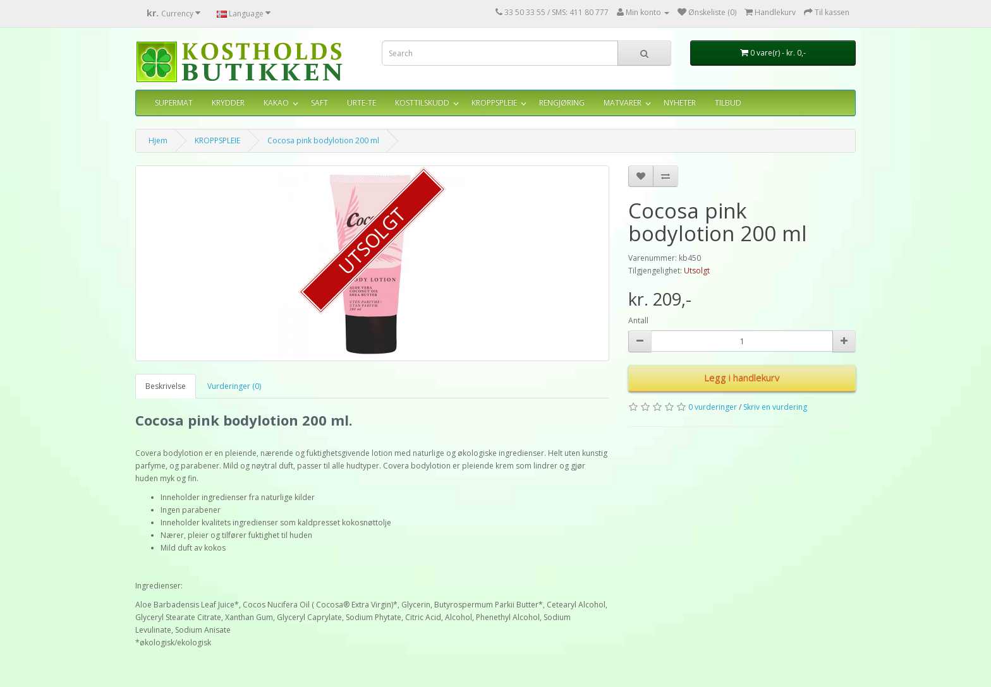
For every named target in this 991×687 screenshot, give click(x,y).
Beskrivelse (165, 386)
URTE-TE (361, 102)
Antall (638, 320)
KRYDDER (228, 102)
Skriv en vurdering (775, 407)
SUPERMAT (174, 102)
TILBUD (728, 102)
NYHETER (680, 102)
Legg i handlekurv (742, 377)
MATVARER (622, 102)
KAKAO (276, 102)
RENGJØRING (562, 102)
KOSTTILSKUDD (422, 102)
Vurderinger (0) (234, 386)
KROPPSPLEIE (494, 102)
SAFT (319, 102)
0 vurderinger (712, 407)
